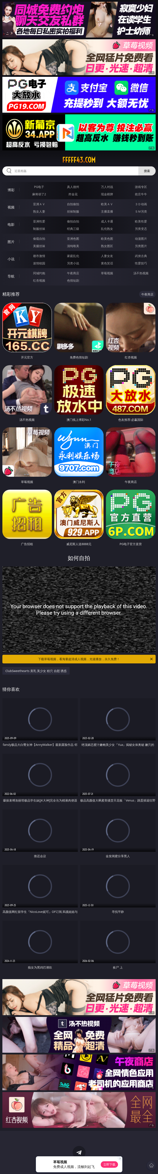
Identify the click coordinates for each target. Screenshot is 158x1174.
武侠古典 (141, 256)
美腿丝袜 (39, 246)
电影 (11, 224)
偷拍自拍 (73, 221)
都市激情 (39, 256)
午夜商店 (73, 273)
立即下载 (109, 1164)
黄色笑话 (107, 263)
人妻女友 (107, 256)
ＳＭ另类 (141, 211)
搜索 (147, 171)
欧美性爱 (141, 221)
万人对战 (107, 187)
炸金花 (73, 194)
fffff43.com (79, 160)
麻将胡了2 (39, 194)
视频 (11, 207)
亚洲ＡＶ (39, 204)
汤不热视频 (140, 273)
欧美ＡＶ (107, 204)
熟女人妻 (39, 211)
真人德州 (73, 187)
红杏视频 (39, 280)
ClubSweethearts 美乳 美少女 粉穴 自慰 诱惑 (36, 671)
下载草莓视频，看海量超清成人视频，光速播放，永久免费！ (95, 659)
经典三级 (73, 229)
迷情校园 (39, 263)
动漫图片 (141, 239)
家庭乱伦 (73, 256)
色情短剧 (73, 280)
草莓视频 (107, 273)
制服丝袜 (39, 229)
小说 (11, 259)
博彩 (11, 190)
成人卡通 (107, 221)
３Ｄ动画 (141, 204)
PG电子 (39, 187)
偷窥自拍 (39, 239)
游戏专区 (141, 187)
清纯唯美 (73, 246)
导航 (11, 276)
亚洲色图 (73, 239)
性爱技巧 (141, 263)
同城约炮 (39, 273)
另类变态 (141, 229)
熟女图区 (107, 246)
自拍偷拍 (73, 204)
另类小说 (73, 263)
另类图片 (141, 246)
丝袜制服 (73, 211)
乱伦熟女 (107, 229)
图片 (11, 241)
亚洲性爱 (39, 221)
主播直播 (107, 211)
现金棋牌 (107, 194)
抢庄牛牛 (141, 194)
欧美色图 (107, 239)
